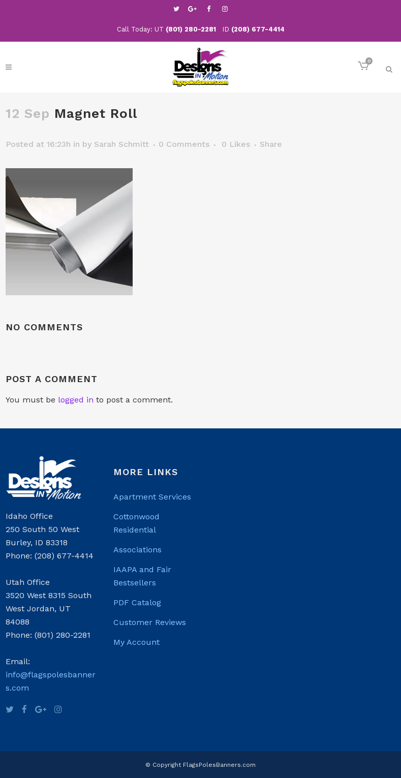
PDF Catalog (137, 602)
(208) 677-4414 (258, 29)
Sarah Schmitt (121, 144)
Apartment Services (152, 497)
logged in (76, 399)
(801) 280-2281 (191, 29)
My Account (136, 642)
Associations (137, 549)
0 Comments (184, 144)
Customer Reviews (149, 622)
